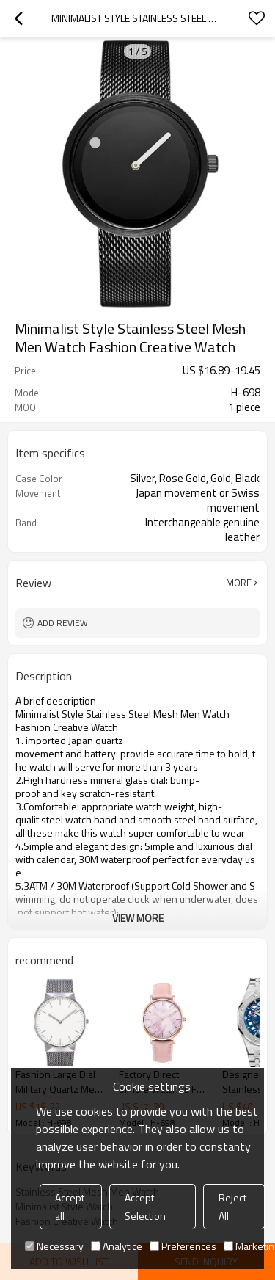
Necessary (54, 1246)
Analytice (116, 1246)
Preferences (183, 1246)
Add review (62, 623)
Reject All (232, 1206)
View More (138, 918)
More (239, 582)
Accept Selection (145, 1206)
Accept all (69, 1206)
